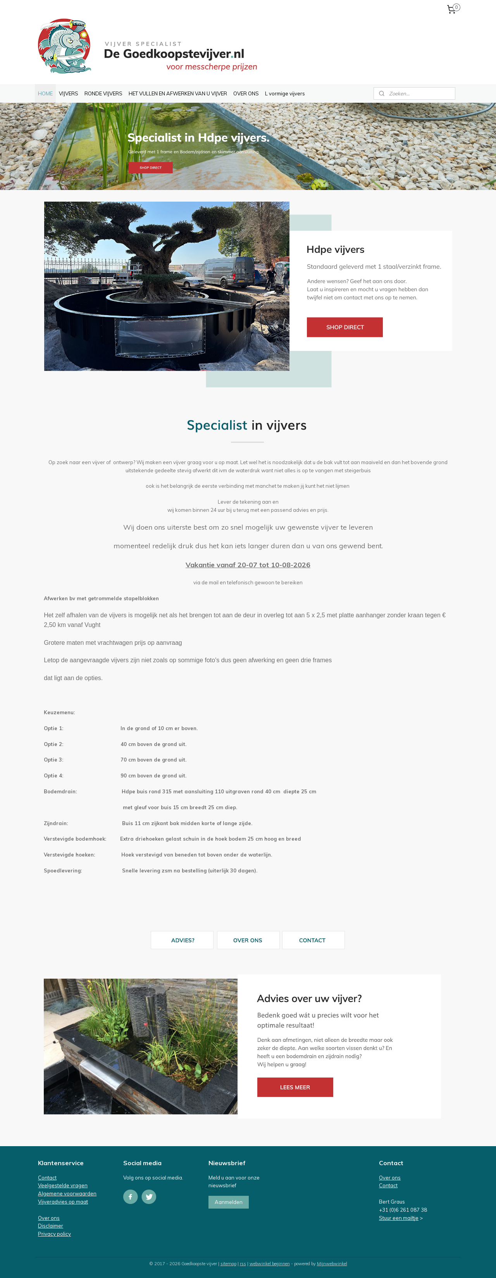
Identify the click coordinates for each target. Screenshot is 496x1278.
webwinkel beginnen (270, 1263)
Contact (47, 1177)
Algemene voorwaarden (67, 1193)
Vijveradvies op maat (63, 1202)
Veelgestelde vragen (63, 1185)
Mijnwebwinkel (332, 1263)
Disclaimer (50, 1226)
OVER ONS (246, 93)
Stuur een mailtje (398, 1218)
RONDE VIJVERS (103, 93)
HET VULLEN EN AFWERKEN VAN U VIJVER (178, 93)
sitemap (228, 1263)
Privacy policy (54, 1234)
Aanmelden (229, 1202)
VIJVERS (68, 93)
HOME (45, 93)
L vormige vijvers (285, 93)
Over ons (49, 1218)
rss (243, 1263)
